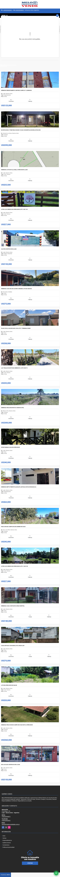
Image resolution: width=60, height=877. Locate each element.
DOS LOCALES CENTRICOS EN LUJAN (10, 764)
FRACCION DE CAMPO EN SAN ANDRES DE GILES (13, 526)
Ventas (4, 838)
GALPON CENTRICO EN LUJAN (8, 249)
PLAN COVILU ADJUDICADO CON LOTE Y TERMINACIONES (16, 328)
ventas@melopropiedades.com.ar (11, 824)
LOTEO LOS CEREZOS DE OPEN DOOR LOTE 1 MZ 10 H (14, 209)
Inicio (4, 835)
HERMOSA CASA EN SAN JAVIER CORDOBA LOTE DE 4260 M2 (16, 288)
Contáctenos (6, 845)
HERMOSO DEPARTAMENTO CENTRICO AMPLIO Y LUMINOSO (16, 90)
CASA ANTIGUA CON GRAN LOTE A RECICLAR (12, 645)
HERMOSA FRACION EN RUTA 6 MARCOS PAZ (12, 407)
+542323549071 (19, 10)
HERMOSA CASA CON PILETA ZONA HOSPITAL (13, 606)
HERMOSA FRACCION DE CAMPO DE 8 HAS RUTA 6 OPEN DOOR (17, 724)
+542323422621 (7, 10)
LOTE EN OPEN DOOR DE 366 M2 (9, 685)
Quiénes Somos (7, 842)
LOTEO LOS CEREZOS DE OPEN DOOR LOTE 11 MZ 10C (14, 566)
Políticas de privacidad (8, 847)
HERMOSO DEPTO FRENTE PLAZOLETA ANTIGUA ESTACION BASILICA (18, 487)
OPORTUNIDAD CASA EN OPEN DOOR (10, 447)
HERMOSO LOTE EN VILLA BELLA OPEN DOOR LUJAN (14, 169)
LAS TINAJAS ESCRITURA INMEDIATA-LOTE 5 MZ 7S (14, 368)
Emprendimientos (7, 840)
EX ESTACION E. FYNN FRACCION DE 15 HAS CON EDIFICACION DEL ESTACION (20, 130)
